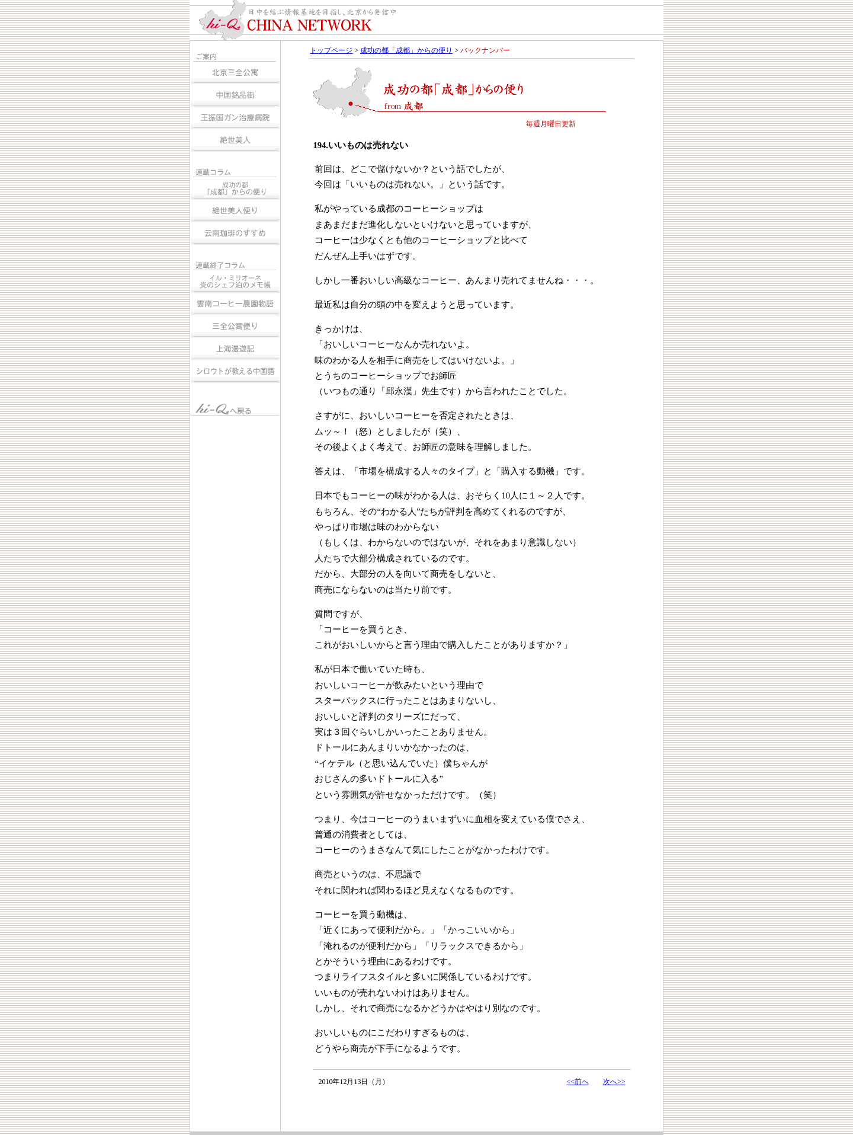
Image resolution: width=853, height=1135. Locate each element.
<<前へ (577, 1082)
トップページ (331, 50)
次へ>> (614, 1082)
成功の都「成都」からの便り (406, 50)
